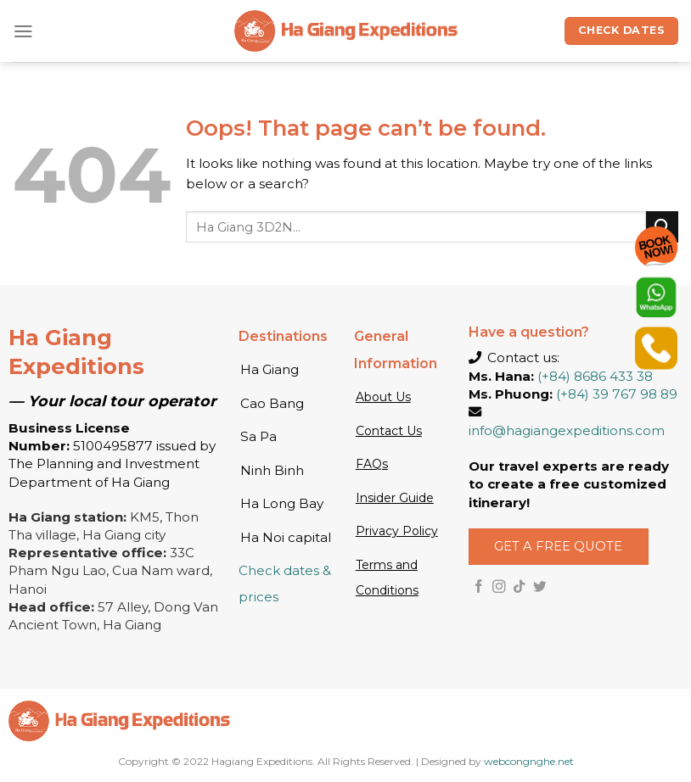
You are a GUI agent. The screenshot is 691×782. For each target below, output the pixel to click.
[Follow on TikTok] (519, 587)
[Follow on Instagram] (499, 587)
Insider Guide (395, 498)
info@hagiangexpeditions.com (567, 430)
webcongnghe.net (529, 761)
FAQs (372, 464)
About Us (383, 397)
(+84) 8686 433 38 (595, 376)
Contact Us (389, 430)
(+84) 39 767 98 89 (616, 394)
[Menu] (23, 31)
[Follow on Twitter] (540, 587)
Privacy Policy (397, 531)
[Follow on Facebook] (479, 587)
